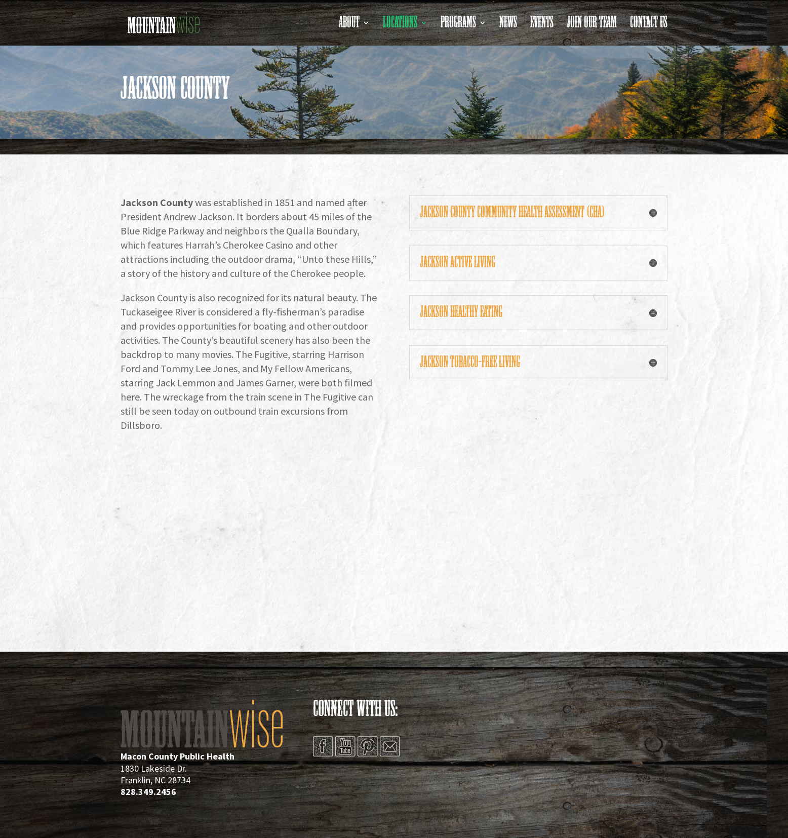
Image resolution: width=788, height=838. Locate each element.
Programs (458, 25)
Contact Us (648, 25)
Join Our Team (592, 25)
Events (542, 25)
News (508, 25)
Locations (400, 25)
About (349, 25)
